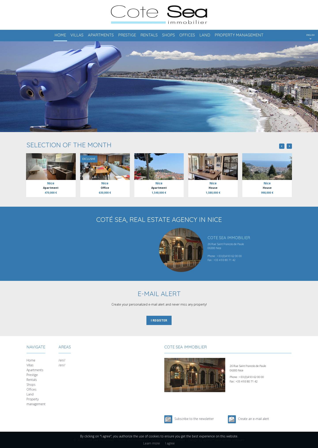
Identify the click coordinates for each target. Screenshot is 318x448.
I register (159, 320)
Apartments (101, 35)
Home (60, 35)
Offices (187, 35)
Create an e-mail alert (253, 419)
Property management (239, 35)
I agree (170, 443)
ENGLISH (310, 35)
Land (204, 35)
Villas (76, 35)
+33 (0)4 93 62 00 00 (229, 256)
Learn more (151, 443)
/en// (62, 360)
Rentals (149, 35)
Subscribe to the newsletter (194, 419)
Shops (168, 35)
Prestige (127, 35)
